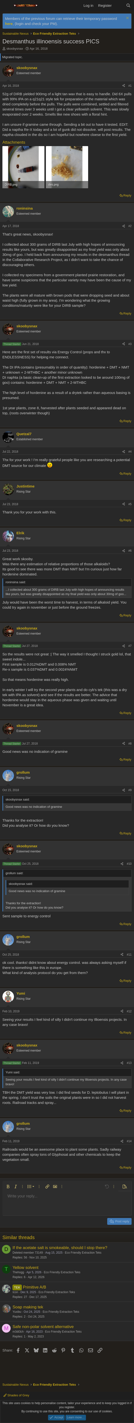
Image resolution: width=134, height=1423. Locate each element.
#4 (130, 451)
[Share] (123, 86)
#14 (129, 1141)
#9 (130, 790)
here (9, 24)
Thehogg (18, 1272)
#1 (130, 85)
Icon (15, 1292)
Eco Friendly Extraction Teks (83, 1252)
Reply (127, 195)
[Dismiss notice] (127, 18)
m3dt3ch (18, 1331)
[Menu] (6, 5)
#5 (130, 504)
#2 (130, 226)
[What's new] (118, 5)
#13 (129, 1063)
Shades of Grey (16, 1395)
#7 (130, 646)
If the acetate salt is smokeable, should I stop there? (60, 1247)
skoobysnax (15, 48)
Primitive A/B (34, 1287)
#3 (130, 344)
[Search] (128, 5)
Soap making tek (28, 1307)
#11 (129, 954)
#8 (130, 743)
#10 (129, 863)
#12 (129, 1011)
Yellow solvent (25, 1267)
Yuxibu (17, 1311)
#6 (130, 550)
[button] (8, 1186)
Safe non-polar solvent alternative (43, 1326)
